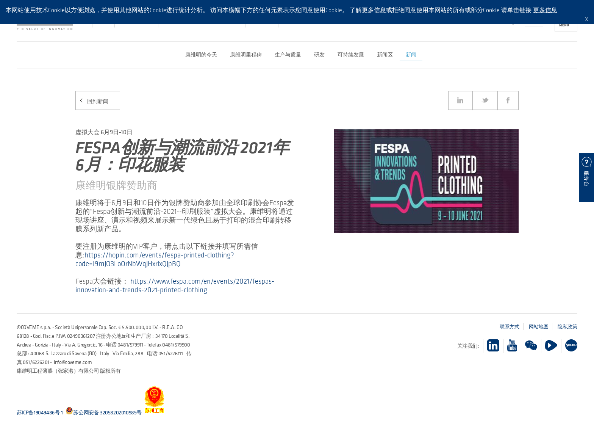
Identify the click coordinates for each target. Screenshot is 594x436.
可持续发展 (351, 54)
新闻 (411, 54)
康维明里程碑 (246, 54)
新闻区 (385, 54)
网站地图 (539, 326)
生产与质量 (288, 54)
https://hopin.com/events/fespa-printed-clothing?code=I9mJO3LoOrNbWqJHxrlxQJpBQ (154, 259)
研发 (319, 54)
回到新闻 (97, 101)
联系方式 (509, 326)
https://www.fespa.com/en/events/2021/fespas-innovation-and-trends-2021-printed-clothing (174, 285)
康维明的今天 (201, 54)
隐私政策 (567, 326)
